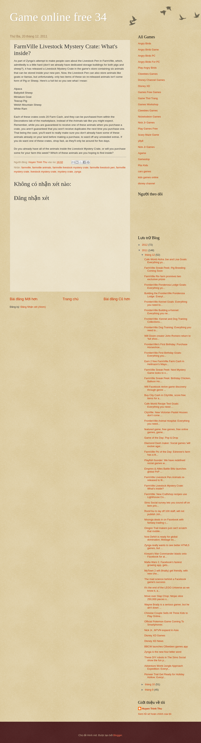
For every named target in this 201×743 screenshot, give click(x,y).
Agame (142, 153)
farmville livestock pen (102, 167)
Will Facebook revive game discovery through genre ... (165, 388)
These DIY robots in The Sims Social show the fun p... (165, 659)
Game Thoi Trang (148, 98)
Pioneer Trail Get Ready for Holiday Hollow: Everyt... (164, 676)
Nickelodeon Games (149, 116)
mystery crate (65, 171)
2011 (145, 250)
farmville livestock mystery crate (71, 167)
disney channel (146, 183)
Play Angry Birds (147, 67)
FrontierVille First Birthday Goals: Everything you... (163, 354)
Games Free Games (149, 92)
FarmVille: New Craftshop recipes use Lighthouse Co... (165, 496)
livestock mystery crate (43, 171)
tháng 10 (150, 684)
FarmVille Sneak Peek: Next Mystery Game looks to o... (165, 371)
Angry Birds (144, 43)
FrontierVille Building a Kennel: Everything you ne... (161, 312)
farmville (26, 167)
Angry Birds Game (148, 49)
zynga (77, 171)
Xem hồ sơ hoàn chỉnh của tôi (154, 713)
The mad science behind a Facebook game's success (165, 581)
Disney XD (144, 86)
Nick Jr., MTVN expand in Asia (161, 630)
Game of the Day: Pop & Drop (161, 437)
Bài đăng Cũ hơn (117, 299)
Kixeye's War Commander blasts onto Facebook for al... (165, 555)
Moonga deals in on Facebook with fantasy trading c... (164, 521)
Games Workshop (148, 104)
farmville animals (41, 167)
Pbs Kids (143, 165)
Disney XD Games (154, 635)
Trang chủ (70, 299)
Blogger (117, 735)
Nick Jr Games (146, 122)
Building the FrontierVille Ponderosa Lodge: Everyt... (164, 295)
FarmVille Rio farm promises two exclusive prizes (162, 278)
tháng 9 (149, 689)
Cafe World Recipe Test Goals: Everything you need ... (161, 405)
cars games (144, 171)
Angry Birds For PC (149, 61)
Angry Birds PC (146, 55)
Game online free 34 (58, 16)
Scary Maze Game (148, 134)
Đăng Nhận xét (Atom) (33, 306)
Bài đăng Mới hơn (23, 299)
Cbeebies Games (148, 73)
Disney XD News (154, 641)
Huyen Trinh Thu (152, 708)
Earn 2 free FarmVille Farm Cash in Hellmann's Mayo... (164, 363)
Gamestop (144, 159)
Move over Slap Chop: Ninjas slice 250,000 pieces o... (163, 597)
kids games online (148, 177)
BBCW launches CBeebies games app (166, 646)
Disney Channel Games (151, 79)
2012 (145, 244)
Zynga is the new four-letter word (162, 651)
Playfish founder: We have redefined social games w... (164, 462)
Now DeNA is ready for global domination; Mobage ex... (161, 538)
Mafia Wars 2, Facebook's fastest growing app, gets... (163, 564)
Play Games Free (148, 128)
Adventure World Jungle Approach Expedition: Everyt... (163, 667)
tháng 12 (150, 254)
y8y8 (140, 140)
